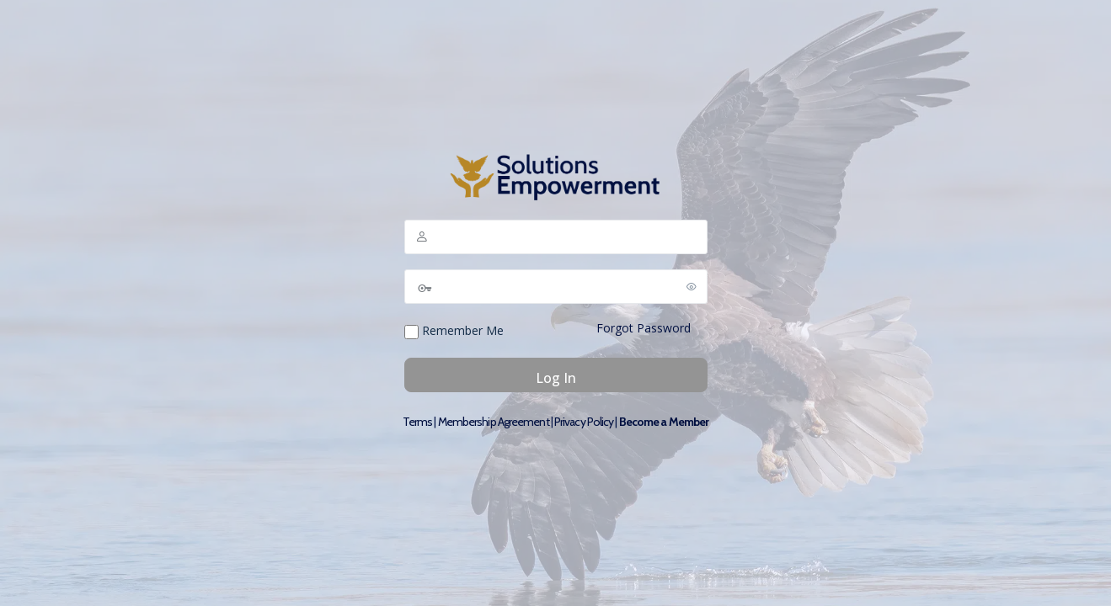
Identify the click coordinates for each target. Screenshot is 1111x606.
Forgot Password (643, 328)
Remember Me (454, 330)
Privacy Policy (583, 421)
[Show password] (692, 286)
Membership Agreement (493, 421)
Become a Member (664, 421)
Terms (418, 421)
